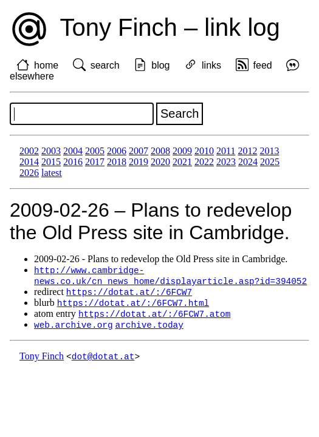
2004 (73, 151)
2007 (138, 151)
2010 (204, 151)
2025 (270, 162)
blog (160, 65)
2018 (116, 162)
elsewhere (32, 76)
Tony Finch (41, 360)
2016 (73, 162)
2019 (138, 162)
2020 (160, 162)
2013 (269, 151)
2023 (226, 162)
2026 (29, 173)
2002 (29, 151)
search (105, 65)
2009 (182, 151)
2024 (248, 162)
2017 (95, 162)
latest (51, 173)
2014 (29, 162)
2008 (160, 151)
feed (262, 65)
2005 (95, 151)
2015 (51, 162)
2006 (116, 151)
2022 (204, 162)
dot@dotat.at (103, 360)
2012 (247, 151)
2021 (182, 162)
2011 (225, 151)
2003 (51, 151)
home (46, 65)
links (211, 65)
